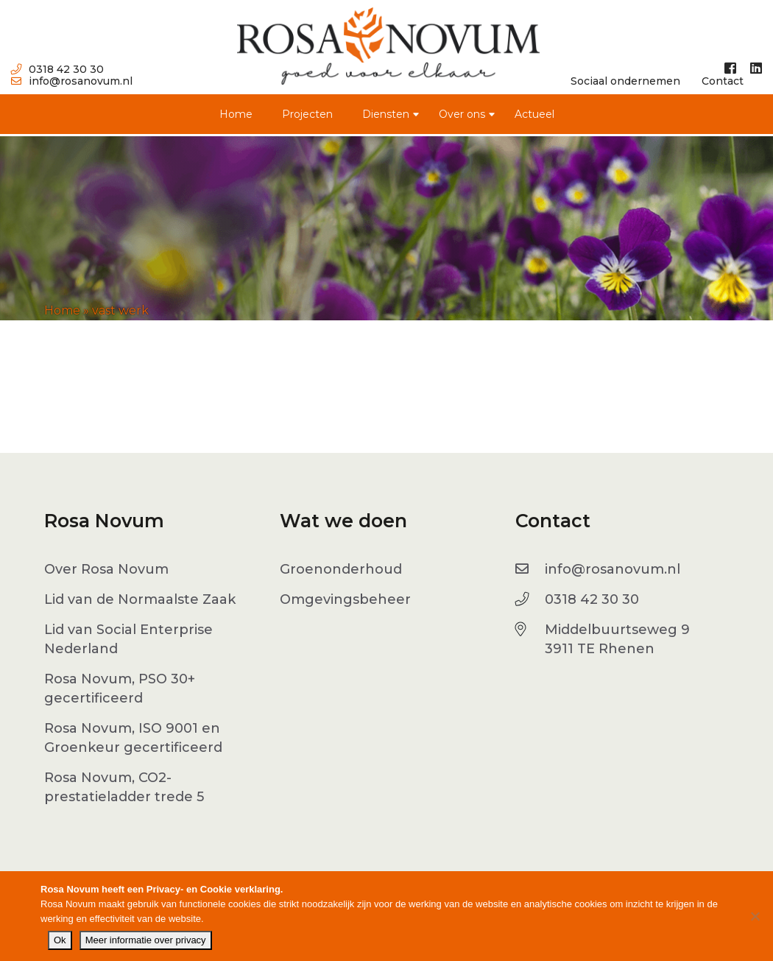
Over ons (462, 114)
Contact (723, 81)
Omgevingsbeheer (345, 599)
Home (236, 114)
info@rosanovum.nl (72, 81)
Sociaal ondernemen (625, 81)
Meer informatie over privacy (145, 940)
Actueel (534, 114)
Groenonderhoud (341, 569)
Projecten (307, 114)
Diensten (385, 114)
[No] (754, 916)
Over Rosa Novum (106, 569)
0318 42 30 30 (57, 69)
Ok (60, 940)
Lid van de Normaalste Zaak (140, 599)
